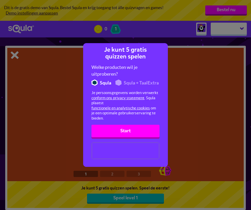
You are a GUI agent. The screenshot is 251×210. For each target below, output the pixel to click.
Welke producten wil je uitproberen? (114, 70)
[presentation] (125, 151)
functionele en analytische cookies (120, 108)
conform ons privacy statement (117, 98)
